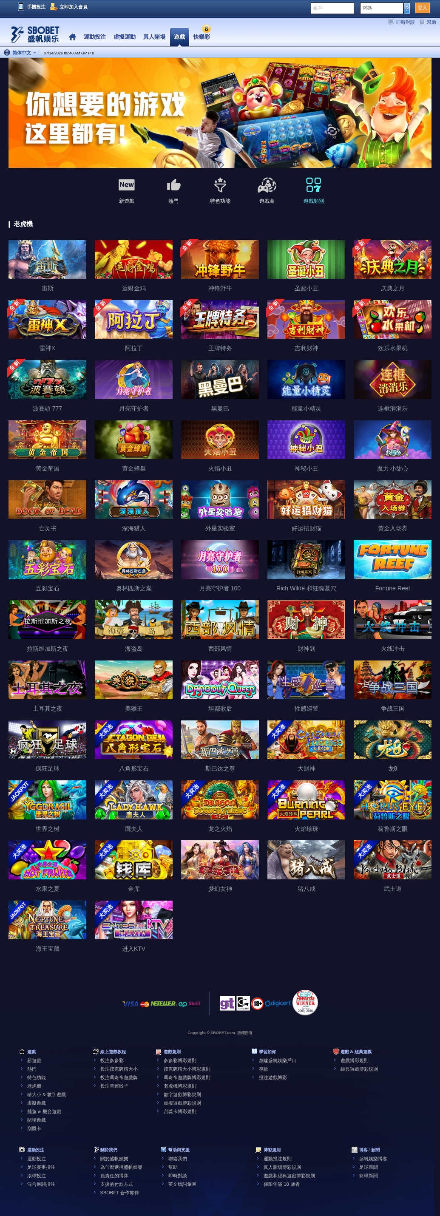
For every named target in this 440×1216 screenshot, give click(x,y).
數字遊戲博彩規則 (182, 1094)
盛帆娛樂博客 (373, 1158)
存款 (263, 1068)
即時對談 (405, 22)
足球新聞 (368, 1167)
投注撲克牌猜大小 (119, 1068)
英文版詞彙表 (182, 1184)
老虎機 (34, 1085)
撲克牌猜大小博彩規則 (187, 1068)
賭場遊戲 (36, 1119)
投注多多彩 (112, 1060)
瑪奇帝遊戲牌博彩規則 (187, 1077)
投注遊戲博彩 (273, 1077)
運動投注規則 (278, 1158)
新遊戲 (34, 1060)
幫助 (431, 22)
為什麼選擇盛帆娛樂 (121, 1167)
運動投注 (36, 1158)
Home (72, 37)
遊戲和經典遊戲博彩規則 (289, 1175)
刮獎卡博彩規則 (180, 1111)
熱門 (32, 1068)
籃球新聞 (368, 1175)
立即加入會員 (74, 6)
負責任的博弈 (114, 1175)
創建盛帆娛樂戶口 (277, 1060)
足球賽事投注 (41, 1167)
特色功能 (36, 1077)
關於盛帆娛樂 (114, 1158)
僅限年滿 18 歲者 (281, 1184)
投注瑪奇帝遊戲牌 (119, 1077)
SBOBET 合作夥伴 (119, 1192)
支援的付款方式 (116, 1184)
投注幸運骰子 (114, 1085)
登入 (422, 7)
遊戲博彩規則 (355, 1060)
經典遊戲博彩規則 (359, 1068)
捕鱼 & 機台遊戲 (44, 1111)
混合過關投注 (41, 1184)
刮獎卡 (34, 1128)
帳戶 (318, 8)
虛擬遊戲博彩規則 (182, 1102)
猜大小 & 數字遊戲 (46, 1094)
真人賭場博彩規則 (282, 1167)
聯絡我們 (177, 1158)
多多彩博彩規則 (180, 1060)
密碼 (367, 8)
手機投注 (36, 6)
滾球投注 (36, 1175)
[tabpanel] (220, 113)
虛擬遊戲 (36, 1102)
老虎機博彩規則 (180, 1085)
